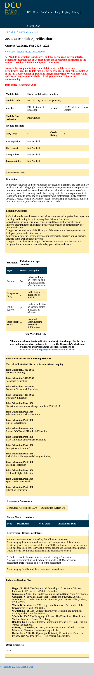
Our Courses (47, 12)
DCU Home (33, 12)
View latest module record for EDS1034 (25, 51)
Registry (66, 12)
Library (76, 12)
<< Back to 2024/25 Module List (21, 32)
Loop (57, 12)
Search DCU (33, 26)
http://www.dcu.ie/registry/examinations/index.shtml (47, 349)
